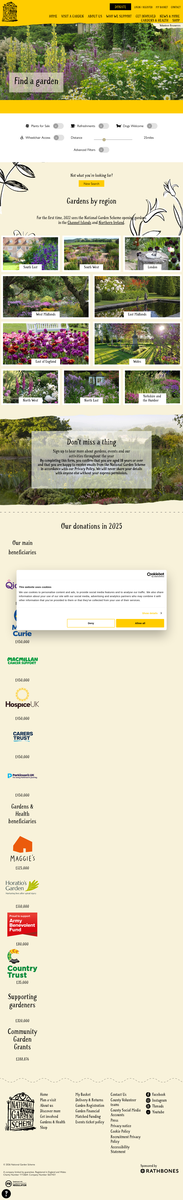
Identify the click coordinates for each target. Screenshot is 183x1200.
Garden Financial (87, 1111)
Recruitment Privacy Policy (125, 1139)
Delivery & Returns (89, 1100)
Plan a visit (48, 1100)
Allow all (140, 623)
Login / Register (143, 7)
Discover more (50, 1111)
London (152, 267)
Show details (150, 613)
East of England (46, 361)
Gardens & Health (154, 20)
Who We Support (119, 16)
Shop (176, 20)
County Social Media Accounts (126, 1112)
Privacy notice (121, 1125)
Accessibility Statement (120, 1149)
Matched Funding (88, 1116)
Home (53, 16)
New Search (91, 183)
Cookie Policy (120, 1131)
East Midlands (137, 314)
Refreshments (89, 126)
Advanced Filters (91, 150)
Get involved (146, 16)
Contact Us (118, 1094)
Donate (120, 7)
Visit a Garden (72, 16)
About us (46, 1105)
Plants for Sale (45, 126)
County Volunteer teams (123, 1102)
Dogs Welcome (136, 126)
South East (30, 267)
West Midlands (46, 314)
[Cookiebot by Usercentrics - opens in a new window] (149, 574)
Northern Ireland (111, 222)
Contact (175, 7)
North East (91, 400)
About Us (95, 16)
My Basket (162, 7)
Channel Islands (79, 222)
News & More (170, 16)
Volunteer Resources (170, 25)
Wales (137, 361)
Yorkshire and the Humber (152, 398)
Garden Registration (89, 1105)
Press (114, 1120)
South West (91, 267)
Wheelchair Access (42, 138)
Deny (91, 623)
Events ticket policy (89, 1122)
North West (30, 400)
